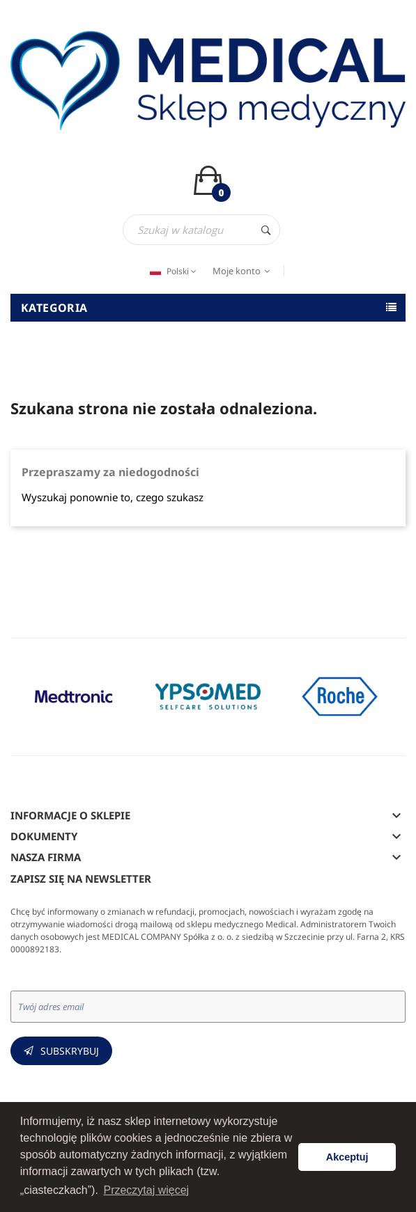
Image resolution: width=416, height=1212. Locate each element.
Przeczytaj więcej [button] (146, 1190)
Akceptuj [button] (347, 1157)
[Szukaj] (201, 229)
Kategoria (54, 307)
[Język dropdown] (171, 271)
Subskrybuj (69, 1050)
